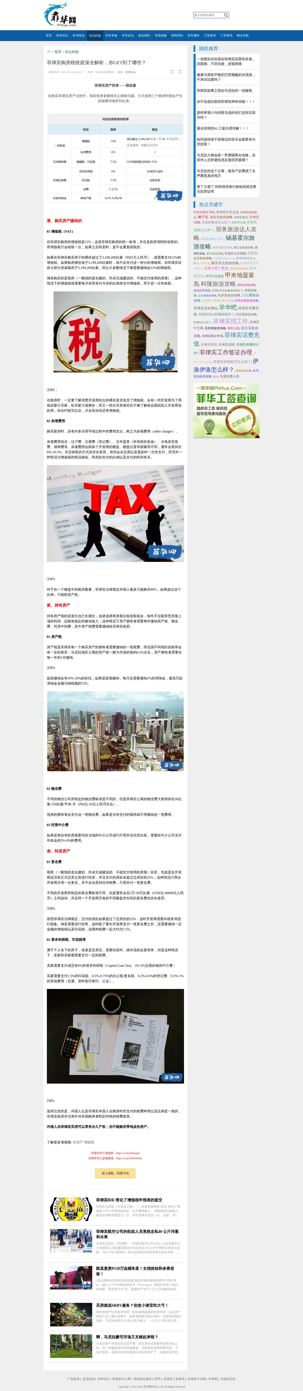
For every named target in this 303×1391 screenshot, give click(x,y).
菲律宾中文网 (196, 1379)
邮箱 (170, 15)
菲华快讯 (79, 35)
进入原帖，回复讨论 (115, 1173)
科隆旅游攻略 (218, 284)
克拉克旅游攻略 (221, 217)
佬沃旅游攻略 (214, 253)
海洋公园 (227, 300)
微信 (119, 15)
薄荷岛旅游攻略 (246, 284)
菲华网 (147, 1386)
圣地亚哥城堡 (202, 290)
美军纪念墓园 (214, 276)
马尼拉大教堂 (211, 300)
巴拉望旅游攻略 (246, 314)
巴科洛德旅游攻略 (246, 300)
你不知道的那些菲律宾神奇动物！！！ (226, 101)
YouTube (153, 15)
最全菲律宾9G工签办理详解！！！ (223, 128)
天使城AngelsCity (224, 258)
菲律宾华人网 (121, 1379)
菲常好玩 (128, 35)
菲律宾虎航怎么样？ (212, 238)
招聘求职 (177, 35)
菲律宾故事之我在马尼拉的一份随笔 (224, 90)
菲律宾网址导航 (204, 212)
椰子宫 (203, 217)
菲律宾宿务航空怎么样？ (232, 362)
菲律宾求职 (209, 344)
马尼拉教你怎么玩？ (216, 222)
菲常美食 (111, 35)
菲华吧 (228, 307)
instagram (161, 15)
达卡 (215, 376)
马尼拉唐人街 (229, 376)
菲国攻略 (161, 35)
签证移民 (144, 35)
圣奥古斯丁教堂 (216, 268)
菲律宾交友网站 (206, 308)
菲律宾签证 (241, 217)
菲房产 (78, 1142)
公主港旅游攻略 (207, 295)
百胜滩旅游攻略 (215, 328)
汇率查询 (226, 35)
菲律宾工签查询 (174, 1379)
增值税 (89, 1142)
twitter (144, 15)
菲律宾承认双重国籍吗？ (216, 314)
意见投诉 (88, 1379)
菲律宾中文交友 (227, 212)
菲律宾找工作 (230, 321)
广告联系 (73, 1379)
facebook (136, 15)
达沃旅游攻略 (203, 258)
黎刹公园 (233, 328)
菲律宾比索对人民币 (147, 1379)
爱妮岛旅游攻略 (239, 268)
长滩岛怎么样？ (203, 322)
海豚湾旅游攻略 (222, 247)
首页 (49, 35)
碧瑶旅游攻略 (243, 370)
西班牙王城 (238, 222)
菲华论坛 (62, 35)
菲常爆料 (193, 35)
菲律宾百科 (228, 1379)
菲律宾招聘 (227, 344)
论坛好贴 (95, 35)
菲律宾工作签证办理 (226, 352)
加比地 (205, 263)
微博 (127, 15)
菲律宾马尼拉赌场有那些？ (227, 290)
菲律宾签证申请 (212, 336)
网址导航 (243, 35)
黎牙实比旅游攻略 (225, 263)
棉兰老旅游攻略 (243, 247)
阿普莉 (252, 253)
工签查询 (210, 35)
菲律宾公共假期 (235, 253)
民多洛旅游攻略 (229, 295)
